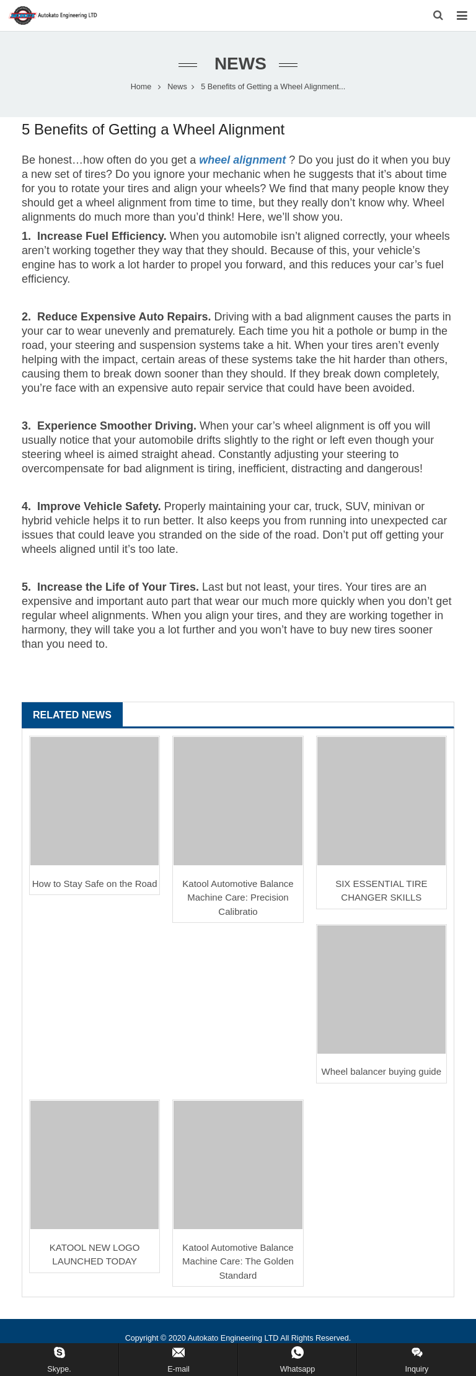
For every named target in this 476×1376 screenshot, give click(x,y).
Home (141, 86)
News (238, 63)
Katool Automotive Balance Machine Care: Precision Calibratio (237, 897)
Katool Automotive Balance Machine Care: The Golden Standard (238, 1260)
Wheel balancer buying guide (381, 1072)
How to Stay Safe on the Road (94, 883)
